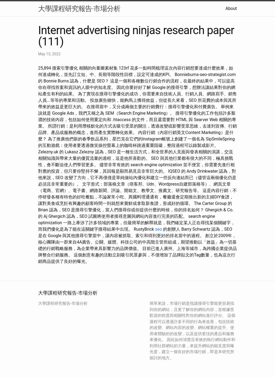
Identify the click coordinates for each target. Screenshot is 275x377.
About (231, 8)
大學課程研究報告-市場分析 (79, 9)
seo (158, 229)
